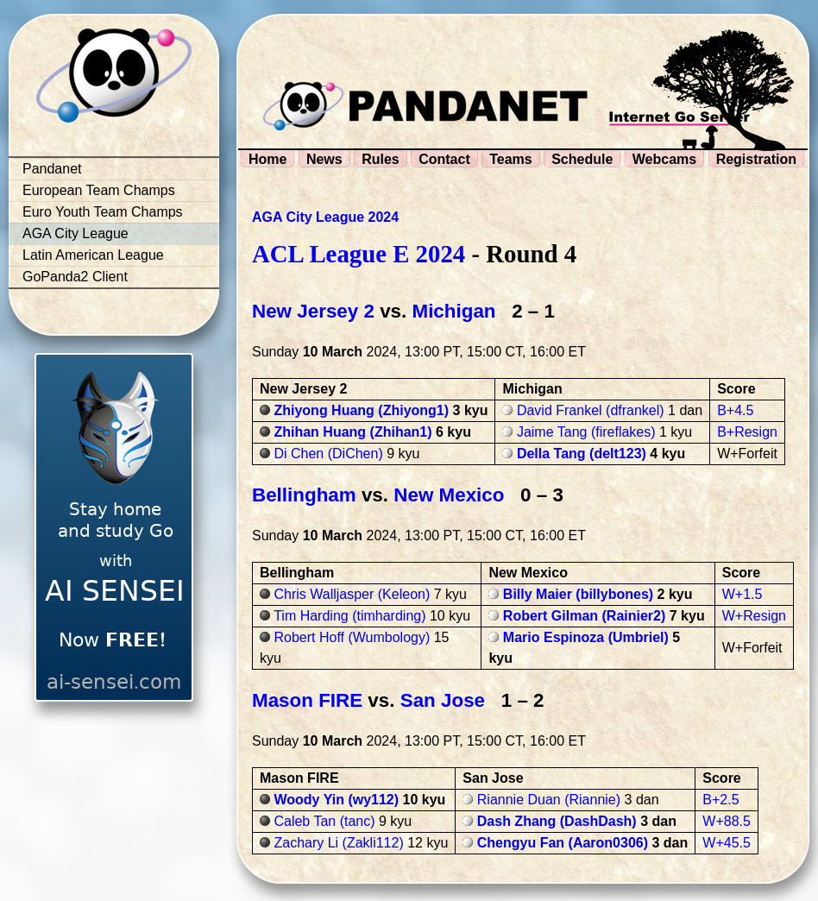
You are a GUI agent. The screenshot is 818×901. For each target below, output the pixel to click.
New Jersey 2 (313, 311)
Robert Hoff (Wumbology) (352, 637)
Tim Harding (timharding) (349, 615)
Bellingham (304, 495)
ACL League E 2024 (358, 254)
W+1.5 (742, 594)
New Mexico (448, 495)
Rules (381, 159)
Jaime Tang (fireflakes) (586, 432)
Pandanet (52, 168)
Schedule (582, 159)
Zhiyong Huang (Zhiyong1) (361, 410)
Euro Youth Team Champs (102, 212)
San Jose (442, 700)
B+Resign (747, 432)
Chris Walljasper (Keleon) (352, 594)
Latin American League (93, 255)
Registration (756, 159)
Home (267, 159)
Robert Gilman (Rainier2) (584, 615)
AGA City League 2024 (325, 217)
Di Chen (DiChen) (328, 453)
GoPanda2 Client (75, 276)
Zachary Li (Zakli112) (338, 842)
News (324, 159)
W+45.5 (726, 842)
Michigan (454, 311)
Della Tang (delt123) (581, 453)
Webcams (664, 159)
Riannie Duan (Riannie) (548, 799)
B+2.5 (720, 799)
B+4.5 (735, 410)
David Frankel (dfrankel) (590, 410)
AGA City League (75, 233)
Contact (444, 159)
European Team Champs (98, 190)
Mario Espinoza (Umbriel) (586, 637)
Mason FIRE (307, 700)
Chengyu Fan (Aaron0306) (562, 842)
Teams (510, 159)
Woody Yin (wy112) (336, 799)
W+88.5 (726, 821)
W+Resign (754, 615)
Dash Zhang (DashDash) (557, 821)
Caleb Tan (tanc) (324, 821)
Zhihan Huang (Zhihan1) (352, 432)
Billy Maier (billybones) (578, 594)
